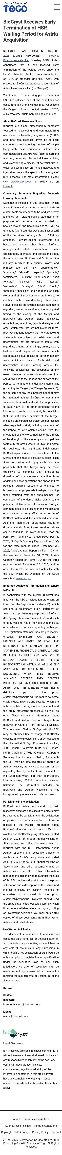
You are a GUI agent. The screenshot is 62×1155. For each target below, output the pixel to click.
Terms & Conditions (45, 1125)
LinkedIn (8, 186)
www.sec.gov (23, 578)
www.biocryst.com (21, 181)
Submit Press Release (18, 1125)
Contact (56, 1132)
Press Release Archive (36, 1119)
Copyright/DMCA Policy (15, 1132)
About (16, 1119)
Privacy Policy (40, 1132)
